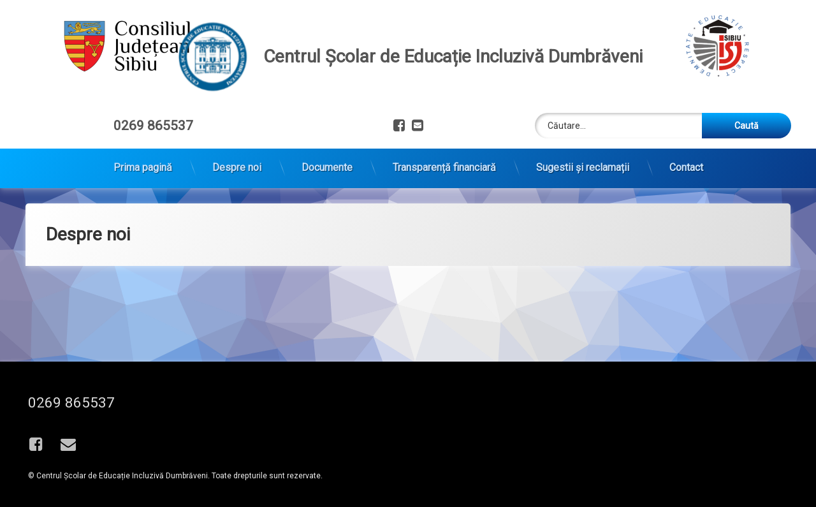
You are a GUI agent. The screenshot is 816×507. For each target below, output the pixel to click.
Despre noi (236, 161)
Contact (686, 161)
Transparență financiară (444, 161)
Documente (327, 161)
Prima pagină (142, 161)
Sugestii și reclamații (582, 161)
